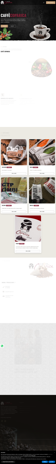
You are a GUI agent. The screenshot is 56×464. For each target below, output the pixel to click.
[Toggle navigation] (43, 2)
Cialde (20, 243)
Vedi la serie (14, 173)
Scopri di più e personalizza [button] (8, 461)
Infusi (34, 167)
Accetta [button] (51, 461)
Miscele (34, 205)
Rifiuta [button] (45, 461)
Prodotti (12, 26)
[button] (54, 452)
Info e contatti (51, 2)
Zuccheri (7, 167)
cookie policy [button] (33, 455)
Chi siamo (4, 26)
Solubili (7, 205)
